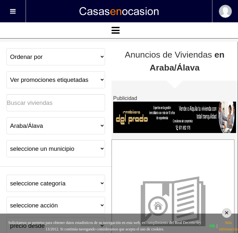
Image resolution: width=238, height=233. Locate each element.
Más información (228, 225)
